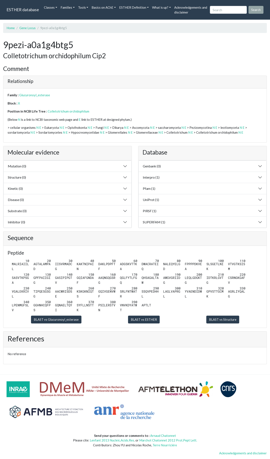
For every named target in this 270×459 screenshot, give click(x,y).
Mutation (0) (17, 166)
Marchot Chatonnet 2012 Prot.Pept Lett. (168, 440)
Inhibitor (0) (16, 222)
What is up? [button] (160, 7)
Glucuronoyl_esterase (34, 95)
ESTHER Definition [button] (132, 7)
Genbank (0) (152, 166)
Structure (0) (17, 177)
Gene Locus (27, 28)
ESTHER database (23, 9)
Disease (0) (16, 200)
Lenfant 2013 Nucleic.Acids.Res (112, 440)
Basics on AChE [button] (102, 7)
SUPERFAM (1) (154, 222)
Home (11, 28)
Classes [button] (49, 7)
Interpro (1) (151, 177)
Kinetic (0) (15, 188)
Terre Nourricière (165, 445)
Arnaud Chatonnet (163, 435)
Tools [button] (82, 7)
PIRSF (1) (149, 211)
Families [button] (66, 7)
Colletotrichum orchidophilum (68, 111)
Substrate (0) (17, 211)
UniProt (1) (151, 200)
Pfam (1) (149, 188)
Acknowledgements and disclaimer (190, 9)
